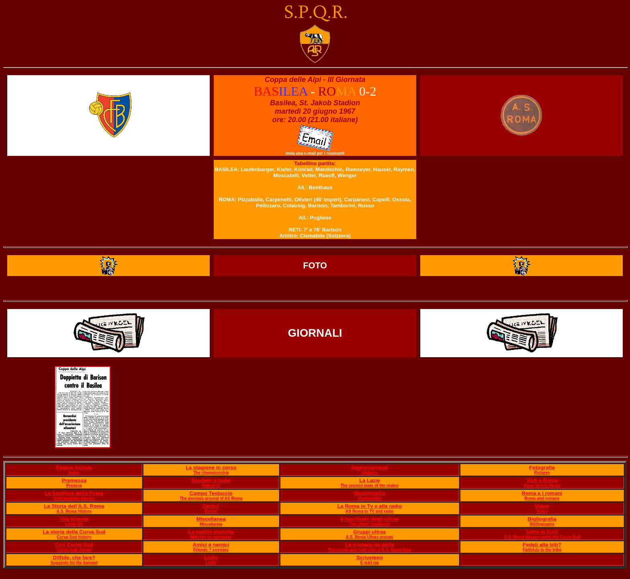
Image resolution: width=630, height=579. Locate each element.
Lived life (74, 524)
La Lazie (369, 480)
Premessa (74, 480)
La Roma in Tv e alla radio (370, 506)
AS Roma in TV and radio (369, 511)
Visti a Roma (542, 480)
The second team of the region (369, 485)
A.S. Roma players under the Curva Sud (542, 537)
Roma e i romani (542, 493)
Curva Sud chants (74, 550)
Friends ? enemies (211, 550)
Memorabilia (369, 493)
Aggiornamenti (369, 467)
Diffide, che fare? (74, 557)
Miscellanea (211, 519)
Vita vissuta (73, 519)
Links (211, 557)
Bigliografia (542, 519)
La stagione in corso (211, 467)
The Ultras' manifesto (369, 524)
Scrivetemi (369, 557)
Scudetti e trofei (211, 480)
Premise (74, 485)
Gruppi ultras (369, 532)
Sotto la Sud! (542, 532)
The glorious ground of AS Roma (211, 498)
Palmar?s (211, 485)
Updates (369, 473)
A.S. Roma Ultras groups (369, 537)
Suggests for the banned (74, 563)
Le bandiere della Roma (74, 493)
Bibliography (542, 524)
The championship (211, 473)
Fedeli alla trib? (542, 545)
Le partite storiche (211, 532)
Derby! (211, 506)
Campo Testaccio (211, 493)
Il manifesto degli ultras (369, 519)
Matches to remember (210, 537)
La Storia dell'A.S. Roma (74, 506)
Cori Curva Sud (74, 545)
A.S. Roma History (74, 511)
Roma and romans (541, 498)
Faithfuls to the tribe (542, 550)
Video (542, 506)
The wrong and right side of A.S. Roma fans (369, 550)
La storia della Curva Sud (74, 532)
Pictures (542, 473)
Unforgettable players (74, 498)
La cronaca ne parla (369, 545)
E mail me (369, 563)
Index (74, 473)
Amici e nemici (211, 545)
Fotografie (542, 467)
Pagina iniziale (74, 467)
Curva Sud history (74, 537)
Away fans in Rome (542, 485)
